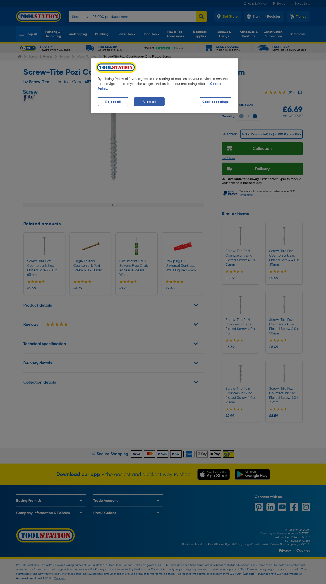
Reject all (113, 102)
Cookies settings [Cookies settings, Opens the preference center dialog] (215, 102)
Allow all (149, 102)
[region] (164, 85)
